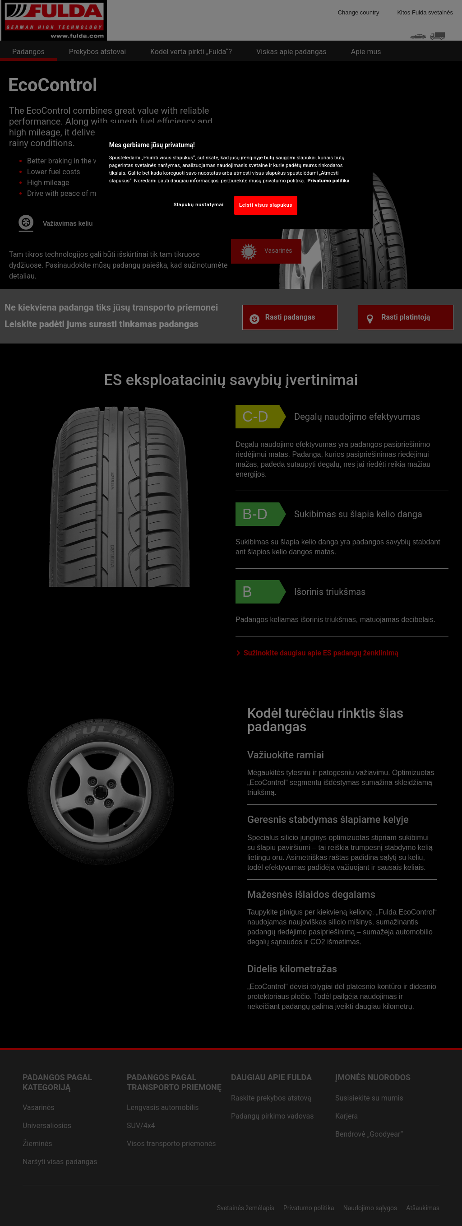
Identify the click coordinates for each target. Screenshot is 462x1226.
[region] (234, 176)
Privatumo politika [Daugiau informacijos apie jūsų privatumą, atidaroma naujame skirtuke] (328, 180)
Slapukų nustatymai (199, 204)
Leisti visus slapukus (265, 205)
